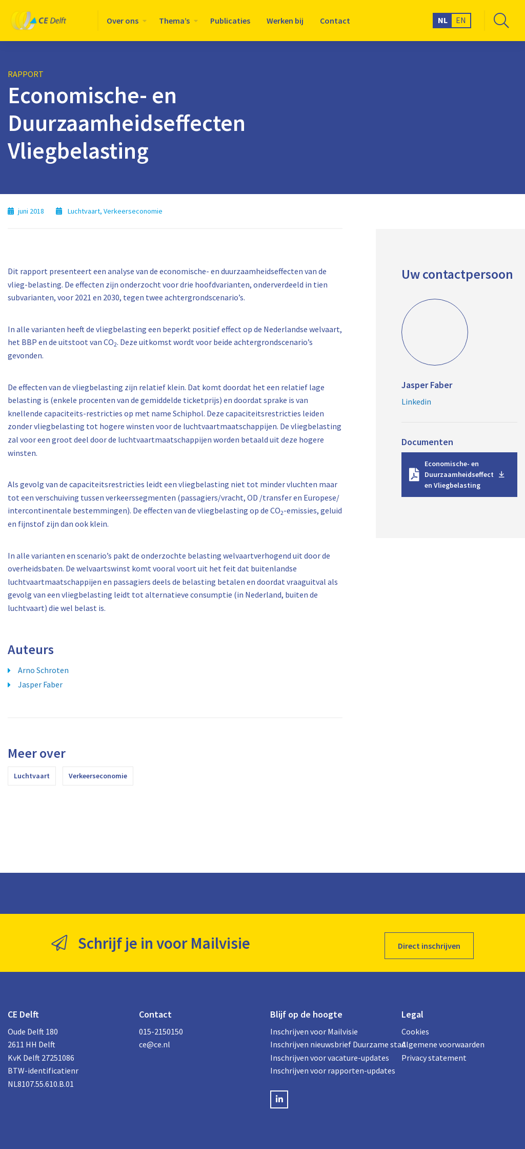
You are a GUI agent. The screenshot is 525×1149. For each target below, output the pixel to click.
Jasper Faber (40, 684)
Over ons (122, 20)
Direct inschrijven (429, 940)
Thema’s (174, 20)
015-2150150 (161, 1026)
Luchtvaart (32, 775)
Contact (335, 20)
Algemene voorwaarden (442, 1038)
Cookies (415, 1026)
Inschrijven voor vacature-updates (328, 1052)
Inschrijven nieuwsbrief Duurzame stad (328, 1038)
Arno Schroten (43, 670)
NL (443, 20)
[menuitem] (124, 20)
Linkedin (416, 401)
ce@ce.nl (154, 1038)
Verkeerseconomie (98, 775)
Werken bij (285, 20)
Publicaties (230, 20)
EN (461, 20)
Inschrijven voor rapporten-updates (328, 1065)
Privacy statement (434, 1052)
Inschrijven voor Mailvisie (314, 1026)
